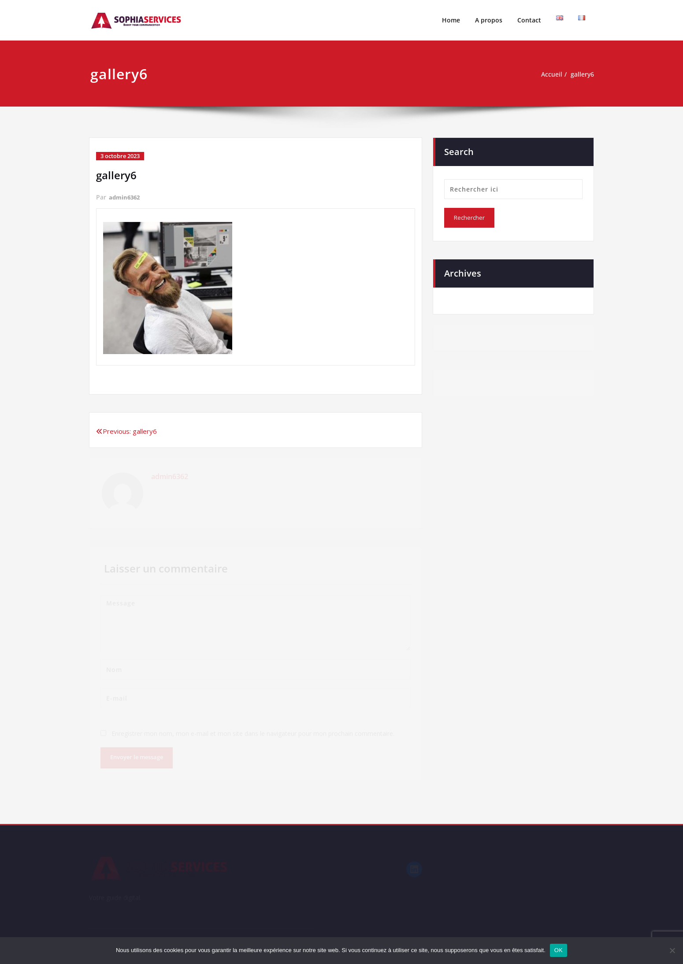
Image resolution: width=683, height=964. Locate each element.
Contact (529, 20)
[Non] (672, 950)
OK (558, 950)
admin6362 (125, 197)
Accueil (549, 74)
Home (451, 20)
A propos (488, 20)
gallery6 (581, 74)
